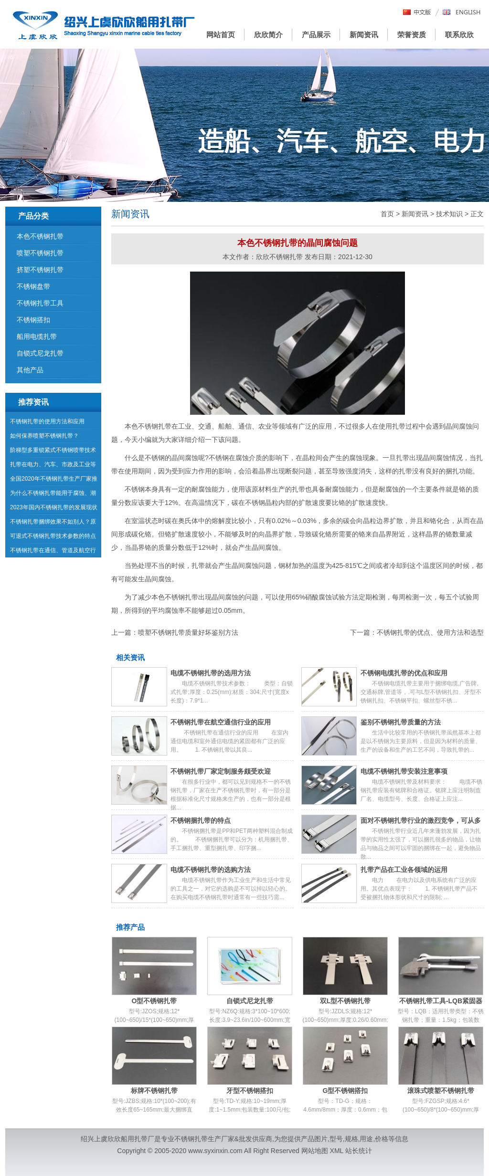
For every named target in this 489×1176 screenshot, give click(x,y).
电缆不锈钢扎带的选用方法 (210, 673)
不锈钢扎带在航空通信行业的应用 (220, 722)
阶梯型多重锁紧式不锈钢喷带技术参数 (53, 452)
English (462, 12)
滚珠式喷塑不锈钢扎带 (440, 1090)
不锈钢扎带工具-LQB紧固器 (440, 1001)
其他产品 (30, 370)
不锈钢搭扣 (33, 320)
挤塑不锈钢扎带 (40, 269)
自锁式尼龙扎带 (249, 1001)
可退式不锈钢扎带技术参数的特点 (53, 536)
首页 (387, 214)
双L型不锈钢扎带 (345, 1001)
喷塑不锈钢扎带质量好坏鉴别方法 (188, 632)
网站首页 (220, 35)
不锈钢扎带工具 (40, 303)
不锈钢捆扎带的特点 (200, 820)
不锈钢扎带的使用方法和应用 (47, 421)
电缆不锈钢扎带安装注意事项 (404, 771)
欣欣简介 (268, 35)
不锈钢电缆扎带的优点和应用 (404, 673)
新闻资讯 (364, 35)
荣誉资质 (411, 35)
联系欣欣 (459, 35)
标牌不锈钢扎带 (154, 1090)
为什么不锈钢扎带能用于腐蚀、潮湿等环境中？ (53, 495)
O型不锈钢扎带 (154, 1001)
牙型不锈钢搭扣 (249, 1090)
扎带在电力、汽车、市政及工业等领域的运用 (53, 466)
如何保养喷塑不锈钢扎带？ (44, 435)
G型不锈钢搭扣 (345, 1090)
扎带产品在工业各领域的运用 (404, 869)
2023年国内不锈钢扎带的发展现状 (53, 507)
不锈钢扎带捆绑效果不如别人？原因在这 (53, 523)
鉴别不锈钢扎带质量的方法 (401, 722)
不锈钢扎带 (154, 426)
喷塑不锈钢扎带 (40, 253)
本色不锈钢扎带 (40, 236)
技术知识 (449, 214)
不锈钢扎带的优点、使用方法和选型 (430, 632)
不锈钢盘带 (33, 286)
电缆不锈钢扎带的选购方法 (210, 869)
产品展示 (316, 35)
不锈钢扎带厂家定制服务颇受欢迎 (220, 771)
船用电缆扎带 (37, 336)
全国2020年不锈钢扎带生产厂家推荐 (53, 480)
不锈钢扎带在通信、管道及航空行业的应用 (53, 552)
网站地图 (314, 1151)
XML (336, 1151)
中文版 (417, 12)
